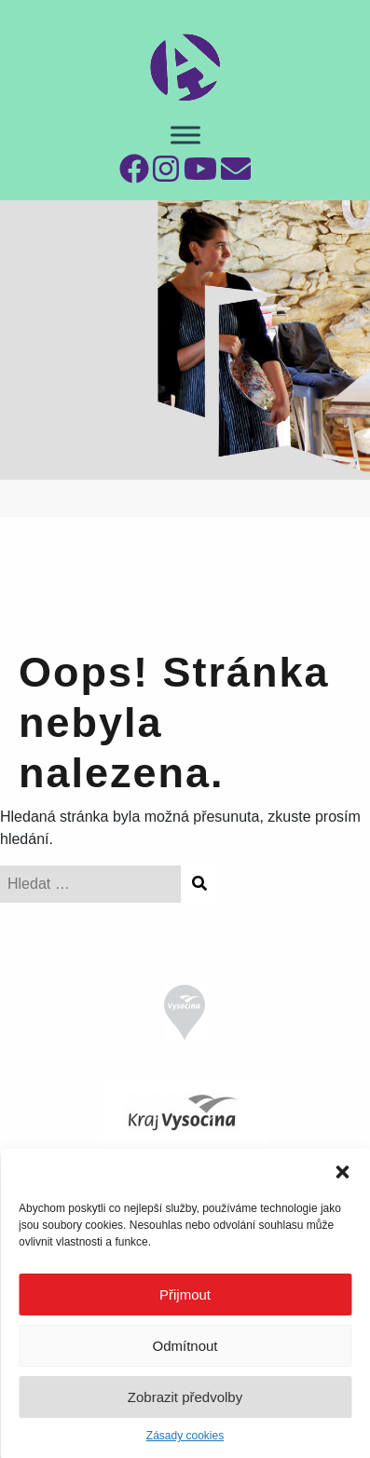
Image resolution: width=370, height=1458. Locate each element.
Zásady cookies (185, 1435)
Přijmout (185, 1294)
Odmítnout (184, 1346)
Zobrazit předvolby (185, 1397)
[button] (342, 1172)
